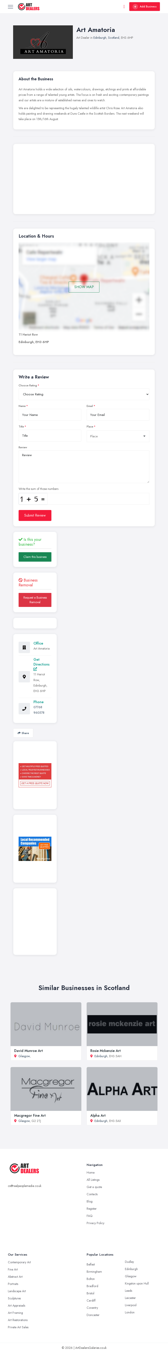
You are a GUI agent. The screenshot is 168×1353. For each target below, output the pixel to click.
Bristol (90, 1293)
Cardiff (91, 1300)
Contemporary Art (19, 1262)
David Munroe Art (28, 1050)
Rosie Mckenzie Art (105, 1050)
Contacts (92, 1194)
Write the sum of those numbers (38, 489)
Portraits (13, 1284)
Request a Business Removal (35, 599)
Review (23, 447)
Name (22, 406)
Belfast (91, 1264)
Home (90, 1172)
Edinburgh (99, 37)
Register (92, 1208)
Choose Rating (28, 385)
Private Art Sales (18, 1327)
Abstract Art (15, 1276)
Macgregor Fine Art (30, 1115)
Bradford (92, 1286)
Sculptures (14, 1298)
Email (90, 406)
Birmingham (94, 1271)
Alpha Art (98, 1115)
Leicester (130, 1298)
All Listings (93, 1180)
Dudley (129, 1262)
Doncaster (93, 1315)
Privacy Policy (95, 1223)
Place (90, 427)
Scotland (113, 37)
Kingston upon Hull (137, 1283)
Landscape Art (17, 1291)
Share (23, 733)
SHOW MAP (84, 286)
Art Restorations (18, 1320)
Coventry (92, 1308)
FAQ (90, 1216)
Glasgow (24, 1056)
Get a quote (94, 1187)
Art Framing (15, 1313)
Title (21, 427)
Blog (90, 1201)
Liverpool (130, 1305)
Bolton (91, 1279)
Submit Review (35, 515)
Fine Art (13, 1269)
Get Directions (41, 664)
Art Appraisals (16, 1305)
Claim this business (35, 557)
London (130, 1312)
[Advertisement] (84, 180)
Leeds (128, 1290)
